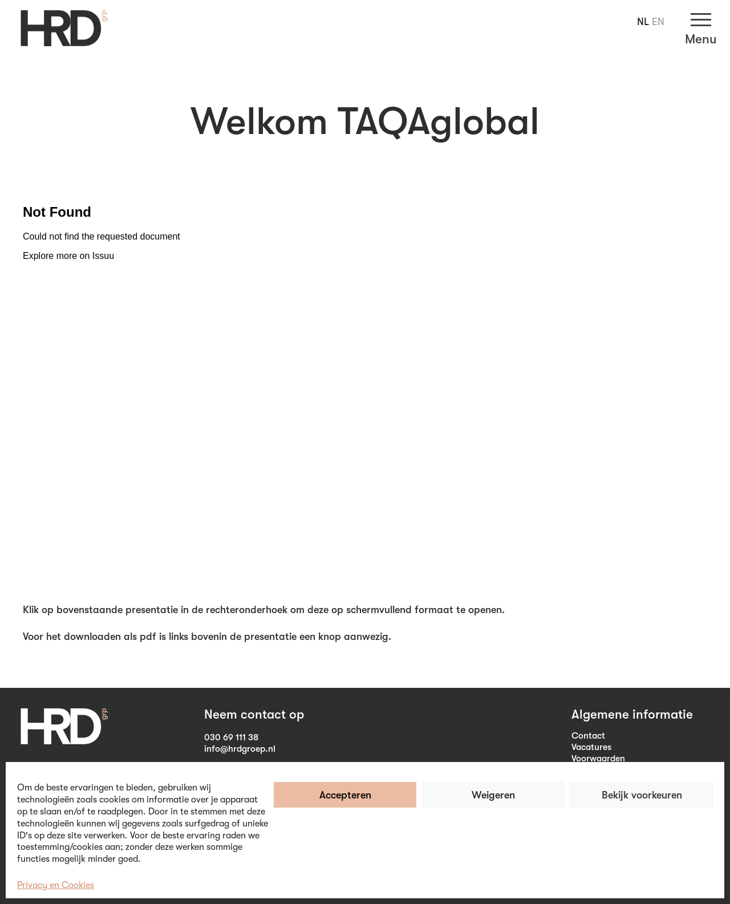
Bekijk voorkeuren (642, 795)
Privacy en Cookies (55, 885)
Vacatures (591, 747)
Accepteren (345, 795)
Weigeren (493, 795)
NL (643, 21)
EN (658, 21)
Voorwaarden (598, 758)
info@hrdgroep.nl (239, 749)
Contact (588, 736)
